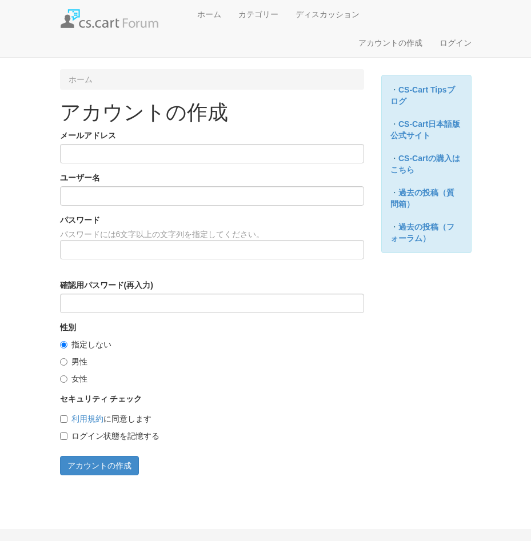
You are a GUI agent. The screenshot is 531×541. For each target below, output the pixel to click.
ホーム (209, 14)
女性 (73, 378)
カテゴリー (258, 14)
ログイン (456, 42)
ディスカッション (328, 14)
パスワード (80, 220)
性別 (68, 327)
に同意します (105, 418)
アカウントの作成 (390, 42)
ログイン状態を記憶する (109, 435)
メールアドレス (88, 135)
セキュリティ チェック (101, 398)
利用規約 (87, 418)
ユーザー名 (80, 177)
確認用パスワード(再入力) (106, 285)
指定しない (85, 344)
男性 (73, 361)
